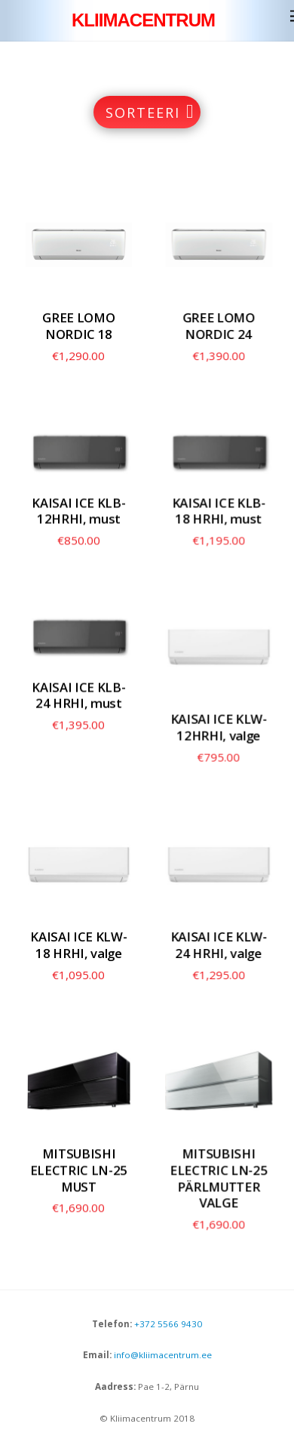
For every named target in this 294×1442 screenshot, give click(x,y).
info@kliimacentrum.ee (162, 1354)
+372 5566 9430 (168, 1324)
